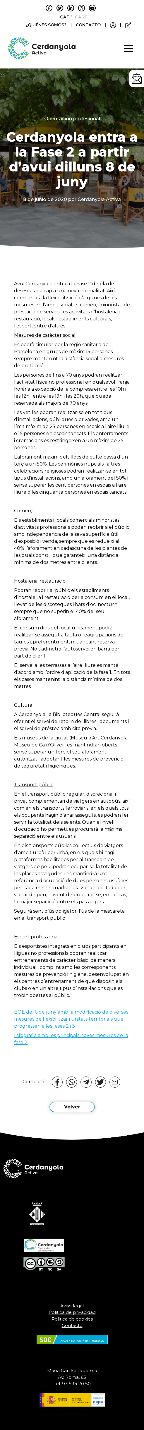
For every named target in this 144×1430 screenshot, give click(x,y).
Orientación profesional (72, 118)
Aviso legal (72, 1306)
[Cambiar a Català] (63, 17)
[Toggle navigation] (128, 48)
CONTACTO (88, 25)
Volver (72, 1107)
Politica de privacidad (72, 1312)
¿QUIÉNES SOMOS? (47, 25)
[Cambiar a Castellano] (79, 17)
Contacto (72, 1325)
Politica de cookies (72, 1319)
